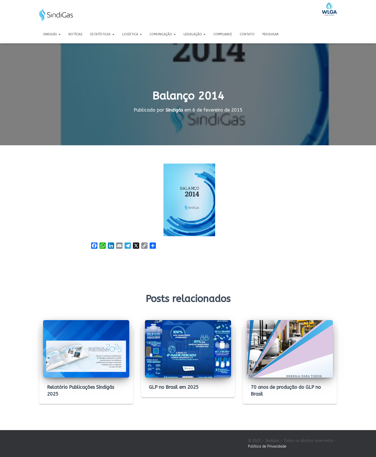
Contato (247, 34)
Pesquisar (270, 34)
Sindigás (52, 34)
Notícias (75, 34)
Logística (132, 34)
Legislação (194, 34)
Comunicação (163, 34)
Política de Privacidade (267, 446)
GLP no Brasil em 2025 (174, 387)
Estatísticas (102, 34)
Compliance (222, 34)
